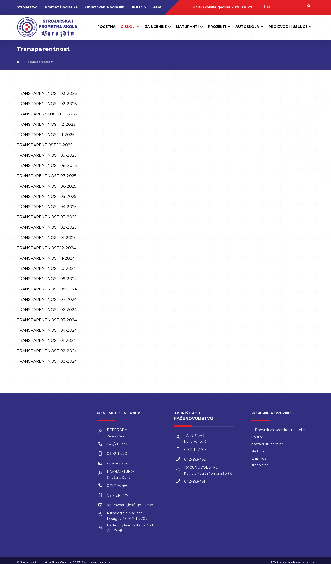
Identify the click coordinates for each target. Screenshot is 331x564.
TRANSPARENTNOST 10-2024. (47, 268)
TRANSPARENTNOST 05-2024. (47, 320)
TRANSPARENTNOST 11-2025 (45, 135)
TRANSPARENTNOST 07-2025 (46, 176)
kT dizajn (277, 559)
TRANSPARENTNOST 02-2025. (47, 227)
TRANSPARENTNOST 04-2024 (47, 330)
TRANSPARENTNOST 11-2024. (46, 258)
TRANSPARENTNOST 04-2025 (47, 207)
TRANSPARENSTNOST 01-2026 (47, 114)
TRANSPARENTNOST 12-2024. (46, 248)
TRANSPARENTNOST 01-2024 (46, 340)
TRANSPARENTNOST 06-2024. (47, 310)
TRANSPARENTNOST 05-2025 (46, 196)
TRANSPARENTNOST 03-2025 (47, 217)
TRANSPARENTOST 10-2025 (45, 145)
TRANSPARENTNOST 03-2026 (47, 93)
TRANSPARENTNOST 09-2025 (47, 155)
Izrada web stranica (300, 559)
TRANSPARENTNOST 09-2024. (47, 279)
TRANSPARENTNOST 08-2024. (47, 289)
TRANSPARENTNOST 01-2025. (46, 238)
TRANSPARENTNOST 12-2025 (46, 124)
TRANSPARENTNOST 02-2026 (47, 104)
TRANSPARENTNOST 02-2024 (47, 351)
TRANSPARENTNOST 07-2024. (47, 299)
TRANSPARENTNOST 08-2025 (47, 165)
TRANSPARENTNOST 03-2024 (47, 361)
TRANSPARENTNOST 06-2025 (46, 186)
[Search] (308, 6)
